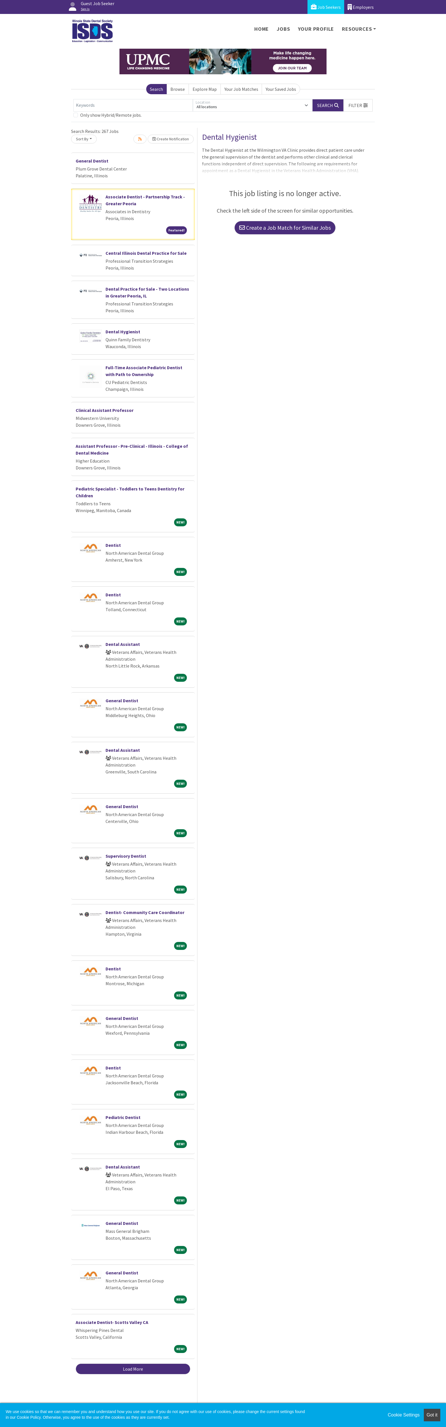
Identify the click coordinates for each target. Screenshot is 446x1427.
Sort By (82, 138)
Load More (133, 1369)
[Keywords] (133, 105)
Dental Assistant (123, 644)
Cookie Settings (404, 1414)
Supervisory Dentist (126, 856)
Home (261, 29)
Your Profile (316, 29)
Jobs (283, 29)
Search (156, 89)
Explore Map (205, 89)
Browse (177, 89)
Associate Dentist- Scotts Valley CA (112, 1322)
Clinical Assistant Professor (104, 410)
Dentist (113, 545)
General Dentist (92, 161)
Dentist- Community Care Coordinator (145, 912)
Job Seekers (326, 7)
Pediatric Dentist (123, 1117)
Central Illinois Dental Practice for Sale (146, 253)
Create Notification (170, 138)
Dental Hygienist (123, 331)
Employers (361, 7)
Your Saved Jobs (281, 89)
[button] (358, 105)
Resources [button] (357, 29)
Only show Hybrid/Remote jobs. (111, 115)
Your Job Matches (241, 89)
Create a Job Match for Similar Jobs (285, 227)
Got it (432, 1414)
